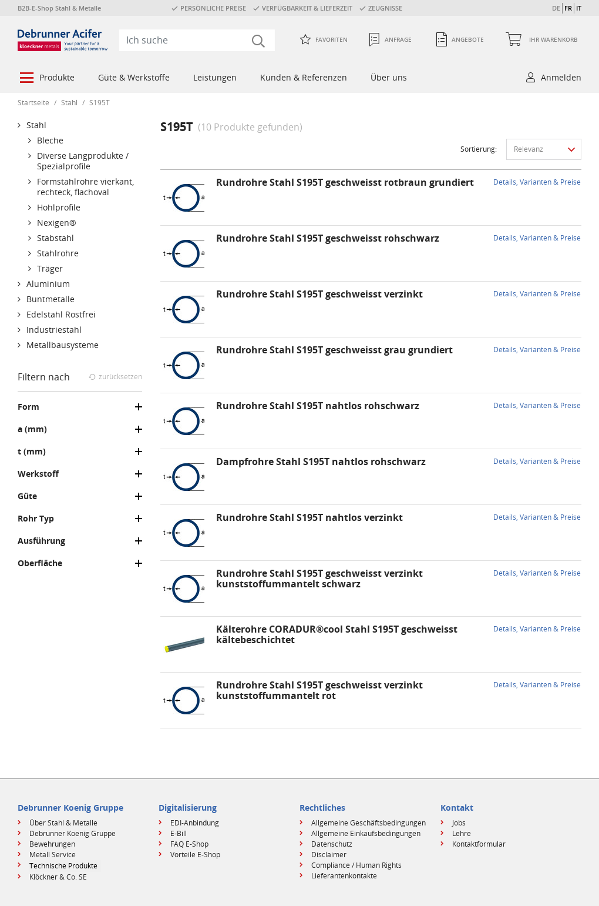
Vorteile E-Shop (195, 855)
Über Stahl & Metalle (63, 823)
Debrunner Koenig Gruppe (72, 833)
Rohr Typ (36, 518)
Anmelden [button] (561, 77)
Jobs (459, 823)
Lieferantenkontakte (344, 876)
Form (28, 407)
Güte (27, 496)
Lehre (461, 833)
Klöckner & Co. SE (58, 877)
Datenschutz (331, 844)
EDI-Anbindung (194, 823)
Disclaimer (328, 855)
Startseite (33, 103)
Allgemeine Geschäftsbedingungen (368, 823)
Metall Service (52, 855)
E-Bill (178, 833)
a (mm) (32, 429)
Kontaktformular (479, 844)
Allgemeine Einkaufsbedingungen (365, 833)
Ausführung (41, 541)
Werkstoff (38, 474)
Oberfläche (40, 563)
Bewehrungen (52, 844)
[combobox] (197, 40)
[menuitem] (46, 79)
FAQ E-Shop (189, 844)
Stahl (69, 103)
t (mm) (32, 451)
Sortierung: (478, 149)
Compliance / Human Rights (356, 865)
